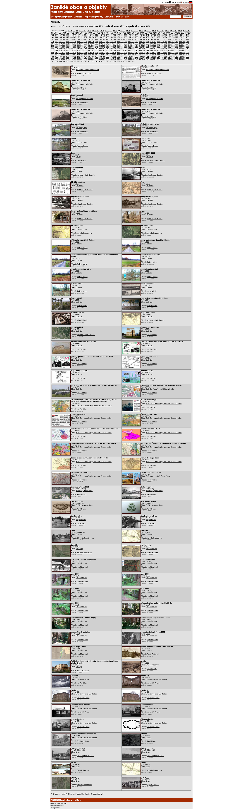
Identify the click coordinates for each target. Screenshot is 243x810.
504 (122, 57)
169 (147, 37)
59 (68, 33)
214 (172, 39)
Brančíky (79, 534)
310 (107, 46)
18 (101, 31)
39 (155, 31)
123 (118, 35)
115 (89, 35)
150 (78, 37)
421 (96, 53)
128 (136, 35)
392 (129, 50)
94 (159, 33)
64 (81, 33)
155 (96, 37)
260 (63, 44)
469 (132, 55)
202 (129, 39)
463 (111, 55)
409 (52, 53)
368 (180, 48)
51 (187, 31)
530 (78, 59)
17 (98, 31)
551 (154, 59)
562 (56, 61)
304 (85, 46)
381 (89, 50)
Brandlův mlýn (151, 549)
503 (118, 57)
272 (107, 44)
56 (60, 33)
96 (164, 33)
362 (158, 48)
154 (92, 37)
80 (123, 33)
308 (100, 46)
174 (165, 37)
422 (100, 53)
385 (103, 50)
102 (182, 33)
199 (118, 39)
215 (176, 39)
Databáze (78, 17)
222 (63, 42)
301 (74, 46)
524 (56, 59)
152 (85, 37)
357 (140, 48)
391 (125, 50)
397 (147, 50)
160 (114, 37)
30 (132, 31)
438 (158, 53)
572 (92, 61)
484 (187, 55)
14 (90, 31)
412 (63, 53)
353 (125, 48)
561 (52, 61)
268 (92, 44)
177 (176, 37)
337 (67, 48)
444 (180, 53)
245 (147, 42)
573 (96, 61)
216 (180, 39)
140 (180, 35)
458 (92, 55)
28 (127, 31)
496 (92, 57)
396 (143, 50)
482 (180, 55)
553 (162, 59)
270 (100, 44)
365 (169, 48)
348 (107, 48)
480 (172, 55)
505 (125, 57)
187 (74, 39)
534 (92, 59)
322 (151, 46)
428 (122, 53)
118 (100, 35)
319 (140, 46)
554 (165, 59)
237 (118, 42)
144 (56, 37)
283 (147, 44)
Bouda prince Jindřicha (84, 84)
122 (114, 35)
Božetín (79, 244)
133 (154, 35)
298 (63, 46)
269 (96, 44)
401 (162, 50)
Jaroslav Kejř (151, 291)
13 (88, 31)
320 (143, 46)
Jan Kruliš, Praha (153, 683)
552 (158, 59)
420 (92, 53)
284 (151, 44)
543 (125, 59)
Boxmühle (149, 171)
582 (129, 61)
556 (172, 59)
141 (184, 35)
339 (74, 48)
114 (85, 35)
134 (158, 35)
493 (81, 57)
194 (100, 39)
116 (92, 35)
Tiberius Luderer (83, 741)
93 (156, 33)
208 (151, 39)
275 (118, 44)
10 (80, 31)
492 (78, 57)
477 (162, 55)
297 (60, 46)
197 (111, 39)
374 (63, 50)
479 (169, 55)
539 (111, 59)
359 (147, 48)
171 (154, 37)
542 (122, 59)
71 (99, 33)
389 (118, 50)
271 (103, 44)
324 (158, 46)
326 (165, 46)
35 (145, 31)
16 (95, 31)
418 (85, 53)
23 (114, 31)
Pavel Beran (151, 494)
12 (85, 31)
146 (63, 37)
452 (71, 55)
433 (140, 53)
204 (136, 39)
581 (125, 61)
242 (136, 42)
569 (81, 61)
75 (109, 33)
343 (89, 48)
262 (71, 44)
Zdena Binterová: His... (85, 538)
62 (76, 33)
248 (158, 42)
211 (162, 39)
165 (132, 37)
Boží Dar (79, 302)
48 (179, 31)
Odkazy (99, 17)
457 (89, 55)
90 (149, 33)
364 (165, 48)
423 (103, 53)
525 (60, 59)
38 (153, 31)
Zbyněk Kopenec (83, 770)
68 (91, 33)
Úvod (53, 17)
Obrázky (61, 17)
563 (60, 61)
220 (56, 42)
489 (67, 57)
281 (140, 44)
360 (151, 48)
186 (71, 39)
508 (136, 57)
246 (151, 42)
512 (151, 57)
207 (147, 39)
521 (184, 57)
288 (165, 44)
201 (125, 39)
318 (136, 46)
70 (96, 33)
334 (56, 48)
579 (118, 61)
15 (93, 31)
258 (56, 44)
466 (122, 55)
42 (163, 31)
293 (184, 44)
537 (103, 59)
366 (172, 48)
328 (172, 46)
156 (100, 37)
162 (122, 37)
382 (92, 50)
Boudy (78, 157)
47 (176, 31)
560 (187, 59)
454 (78, 55)
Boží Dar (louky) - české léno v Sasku (160, 389)
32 (137, 31)
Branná (148, 737)
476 (158, 55)
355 (132, 48)
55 (57, 33)
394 (136, 50)
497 (96, 57)
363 (162, 48)
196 (107, 39)
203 (132, 39)
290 (172, 44)
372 (56, 50)
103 (186, 33)
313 (118, 46)
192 (92, 39)
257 (52, 44)
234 (107, 42)
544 (129, 59)
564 (63, 61)
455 (81, 55)
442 (172, 53)
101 (178, 33)
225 (74, 42)
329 (176, 46)
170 (151, 37)
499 (103, 57)
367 (176, 48)
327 (169, 46)
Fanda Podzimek (153, 654)
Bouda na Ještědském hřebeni (87, 70)
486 (56, 57)
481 (176, 55)
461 (103, 55)
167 (140, 37)
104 (189, 33)
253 (176, 42)
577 (111, 61)
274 (114, 44)
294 (187, 44)
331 (184, 46)
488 (63, 57)
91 (151, 33)
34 (142, 31)
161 (118, 37)
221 (60, 42)
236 (114, 42)
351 (118, 48)
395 (140, 50)
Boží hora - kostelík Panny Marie (158, 476)
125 (125, 35)
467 (125, 55)
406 (180, 50)
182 (56, 39)
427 (118, 53)
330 (180, 46)
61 (73, 33)
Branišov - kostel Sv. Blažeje (156, 679)
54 (55, 33)
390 (122, 50)
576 (107, 61)
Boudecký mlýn (81, 128)
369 (184, 48)
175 (169, 37)
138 (172, 35)
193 (96, 39)
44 (168, 31)
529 (74, 59)
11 (82, 31)
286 (158, 44)
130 (143, 35)
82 (128, 33)
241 (132, 42)
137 (169, 35)
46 (173, 31)
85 (136, 33)
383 (96, 50)
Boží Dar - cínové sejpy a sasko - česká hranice (94, 405)
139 (176, 35)
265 (81, 44)
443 (176, 53)
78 (117, 33)
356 (136, 48)
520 (180, 57)
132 (151, 35)
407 (184, 50)
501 (111, 57)
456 (85, 55)
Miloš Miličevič (82, 306)
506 (129, 57)
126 (129, 35)
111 (74, 35)
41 (161, 31)
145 (60, 37)
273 (111, 44)
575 (103, 61)
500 (107, 57)
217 (184, 39)
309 (103, 46)
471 (140, 55)
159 (111, 37)
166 (136, 37)
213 (169, 39)
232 (100, 42)
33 (140, 31)
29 (129, 31)
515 (162, 57)
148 (71, 37)
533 (89, 59)
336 (63, 48)
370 (187, 48)
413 (67, 53)
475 (154, 55)
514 (158, 57)
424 (107, 53)
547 (140, 59)
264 (78, 44)
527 (67, 59)
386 (107, 50)
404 (172, 50)
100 (175, 33)
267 (89, 44)
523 (52, 59)
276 (122, 44)
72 (102, 33)
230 (92, 42)
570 (85, 61)
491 (74, 57)
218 (187, 39)
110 (71, 35)
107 (60, 35)
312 (114, 46)
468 (129, 55)
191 (89, 39)
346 (100, 48)
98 (169, 33)
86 (138, 33)
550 (151, 59)
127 (132, 35)
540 (114, 59)
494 (85, 57)
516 (165, 57)
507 (132, 57)
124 (122, 35)
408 (187, 50)
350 (114, 48)
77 (115, 33)
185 (67, 39)
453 (74, 55)
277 (125, 44)
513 (154, 57)
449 (60, 55)
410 (56, 53)
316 (129, 46)
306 (92, 46)
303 (81, 46)
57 (63, 33)
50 (184, 31)
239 (125, 42)
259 (60, 44)
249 (162, 42)
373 (60, 50)
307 (96, 46)
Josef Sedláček (152, 552)
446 (187, 53)
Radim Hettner (82, 248)
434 (143, 53)
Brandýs (149, 650)
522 (187, 57)
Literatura (109, 17)
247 (154, 42)
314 (122, 46)
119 (103, 35)
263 (74, 44)
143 (52, 37)
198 (114, 39)
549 (147, 59)
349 (111, 48)
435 (147, 53)
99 (172, 33)
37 (150, 31)
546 (136, 59)
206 (143, 39)
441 (169, 53)
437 (154, 53)
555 (169, 59)
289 (169, 44)
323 (154, 46)
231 (96, 42)
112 (78, 35)
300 (71, 46)
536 (100, 59)
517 (169, 57)
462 (107, 55)
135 (162, 35)
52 (189, 31)
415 (74, 53)
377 (74, 50)
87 (141, 33)
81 (125, 33)
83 (130, 33)
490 (71, 57)
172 (158, 37)
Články (69, 17)
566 (71, 61)
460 (100, 55)
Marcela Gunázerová (84, 233)
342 (85, 48)
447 (52, 55)
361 (154, 48)
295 (52, 46)
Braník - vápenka (152, 665)
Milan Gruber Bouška (84, 73)
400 (158, 50)
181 (52, 39)
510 (143, 57)
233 (103, 42)
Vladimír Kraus (82, 102)
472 (143, 55)
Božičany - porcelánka (84, 491)
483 (184, 55)
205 (140, 39)
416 (78, 53)
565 (67, 61)
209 (154, 39)
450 (63, 55)
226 (78, 42)
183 (60, 39)
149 (74, 37)
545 (132, 59)
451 (67, 55)
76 (112, 33)
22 (111, 31)
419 (89, 53)
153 (89, 37)
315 (125, 46)
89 (146, 33)
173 (162, 37)
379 (81, 50)
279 (132, 44)
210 (158, 39)
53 (52, 33)
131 (147, 35)
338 (71, 48)
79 (120, 33)
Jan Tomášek (152, 102)
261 (67, 44)
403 (169, 50)
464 (114, 55)
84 (133, 33)
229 (89, 42)
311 (111, 46)
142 (187, 35)
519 (176, 57)
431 (132, 53)
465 (118, 55)
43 (166, 31)
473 (147, 55)
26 (121, 31)
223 (67, 42)
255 (184, 42)
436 (151, 53)
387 (111, 50)
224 (71, 42)
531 (81, 59)
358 (143, 48)
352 (122, 48)
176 (172, 37)
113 (81, 35)
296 (56, 46)
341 (81, 48)
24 (116, 31)
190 (85, 39)
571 (89, 61)
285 (154, 44)
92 (154, 33)
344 (92, 48)
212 (165, 39)
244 (143, 42)
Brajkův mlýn (81, 520)
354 (129, 48)
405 (176, 50)
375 (67, 50)
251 (169, 42)
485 (52, 57)
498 (100, 57)
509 (140, 57)
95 (162, 33)
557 (176, 59)
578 (114, 61)
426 (114, 53)
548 (143, 59)
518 (172, 57)
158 (107, 37)
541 (118, 59)
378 (78, 50)
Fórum (117, 17)
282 (143, 44)
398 (151, 50)
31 (134, 31)
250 (165, 42)
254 (180, 42)
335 (60, 48)
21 (108, 31)
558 (180, 59)
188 (78, 39)
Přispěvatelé (89, 17)
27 (124, 31)
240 (129, 42)
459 (96, 55)
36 (147, 31)
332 (187, 46)
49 (181, 31)
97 (167, 33)
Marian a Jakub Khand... (156, 160)
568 (78, 61)
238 (122, 42)
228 (85, 42)
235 (111, 42)
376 (71, 50)
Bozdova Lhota (81, 229)
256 (187, 42)
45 (171, 31)
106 (56, 35)
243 (140, 42)
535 (96, 59)
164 (129, 37)
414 (71, 53)
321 (147, 46)
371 (52, 50)
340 (78, 48)
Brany (78, 752)
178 (180, 37)
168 (143, 37)
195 (103, 39)
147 (67, 37)
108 (63, 35)
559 (184, 59)
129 (140, 35)
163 (125, 37)
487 (60, 57)
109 (67, 35)
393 (132, 50)
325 (162, 46)
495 (89, 57)
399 (154, 50)
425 (111, 53)
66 (86, 33)
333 (52, 48)
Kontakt (125, 17)
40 (158, 31)
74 (107, 33)
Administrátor (82, 494)
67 (89, 33)
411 (60, 53)
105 (52, 35)
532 (85, 59)
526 (63, 59)
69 (94, 33)
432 (136, 53)
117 (96, 35)
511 (147, 57)
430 (129, 53)
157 (103, 37)
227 (81, 42)
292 (180, 44)
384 (100, 50)
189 (81, 39)
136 (165, 35)
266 (85, 44)
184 (63, 39)
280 (136, 44)
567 (74, 61)
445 (184, 53)
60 (70, 33)
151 (81, 37)
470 (136, 55)
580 (122, 61)
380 (85, 50)
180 (187, 37)
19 (103, 31)
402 (165, 50)
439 (162, 53)
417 (81, 53)
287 (162, 44)
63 (78, 33)
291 (176, 44)
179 (184, 37)
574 (100, 61)
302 (78, 46)
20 (106, 31)
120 (107, 35)
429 (125, 53)
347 (103, 48)
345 (96, 48)
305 (89, 46)
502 (114, 57)
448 (56, 55)
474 (151, 55)
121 (111, 35)
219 (52, 42)
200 (122, 39)
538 (107, 59)
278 (129, 44)
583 (132, 61)
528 (71, 59)
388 (114, 50)
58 (65, 33)
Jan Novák (81, 523)
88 (143, 33)
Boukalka (149, 157)
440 (165, 53)
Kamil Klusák (81, 88)
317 (132, 46)
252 (172, 42)
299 (67, 46)
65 (83, 33)
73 (104, 33)
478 (165, 55)
